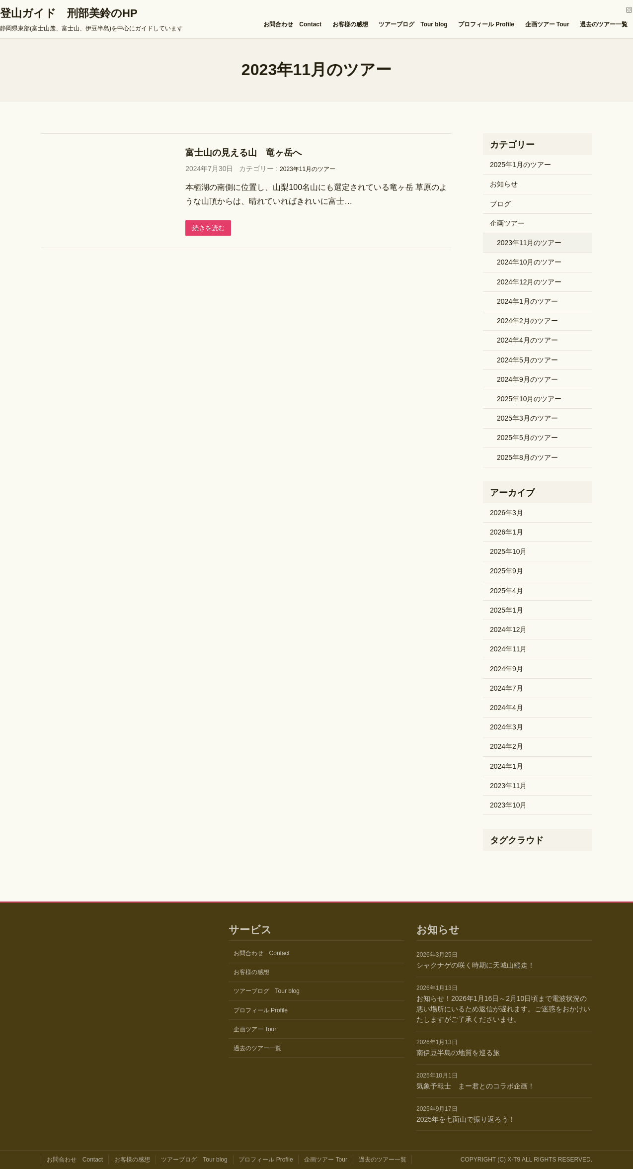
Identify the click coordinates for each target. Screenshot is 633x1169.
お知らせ (504, 184)
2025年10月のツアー (529, 399)
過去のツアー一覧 (604, 24)
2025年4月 (506, 591)
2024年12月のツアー (529, 282)
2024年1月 (506, 766)
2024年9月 (506, 669)
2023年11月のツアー (307, 169)
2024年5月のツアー (527, 360)
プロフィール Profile (486, 24)
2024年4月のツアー (527, 340)
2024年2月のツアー (527, 321)
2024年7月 (506, 688)
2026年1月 (506, 532)
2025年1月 (506, 610)
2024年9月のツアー (527, 379)
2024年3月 (506, 727)
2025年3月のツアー (527, 418)
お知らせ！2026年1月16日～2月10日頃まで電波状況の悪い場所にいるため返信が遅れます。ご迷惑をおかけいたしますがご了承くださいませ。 (503, 1008)
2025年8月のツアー (527, 457)
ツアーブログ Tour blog (413, 24)
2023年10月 (508, 805)
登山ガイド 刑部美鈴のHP (69, 13)
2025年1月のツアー (520, 165)
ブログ (500, 204)
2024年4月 (506, 708)
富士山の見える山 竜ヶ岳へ (243, 152)
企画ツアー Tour (547, 24)
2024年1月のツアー (527, 301)
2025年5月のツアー (527, 438)
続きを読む (209, 228)
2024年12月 (508, 629)
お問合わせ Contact (292, 24)
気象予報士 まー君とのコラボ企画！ (475, 1086)
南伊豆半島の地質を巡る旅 (458, 1053)
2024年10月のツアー (529, 262)
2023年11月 (508, 786)
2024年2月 (506, 746)
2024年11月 (508, 649)
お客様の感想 (350, 24)
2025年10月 (508, 551)
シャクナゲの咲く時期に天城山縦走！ (475, 966)
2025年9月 (506, 571)
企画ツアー (507, 223)
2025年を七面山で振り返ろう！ (465, 1119)
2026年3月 (506, 513)
